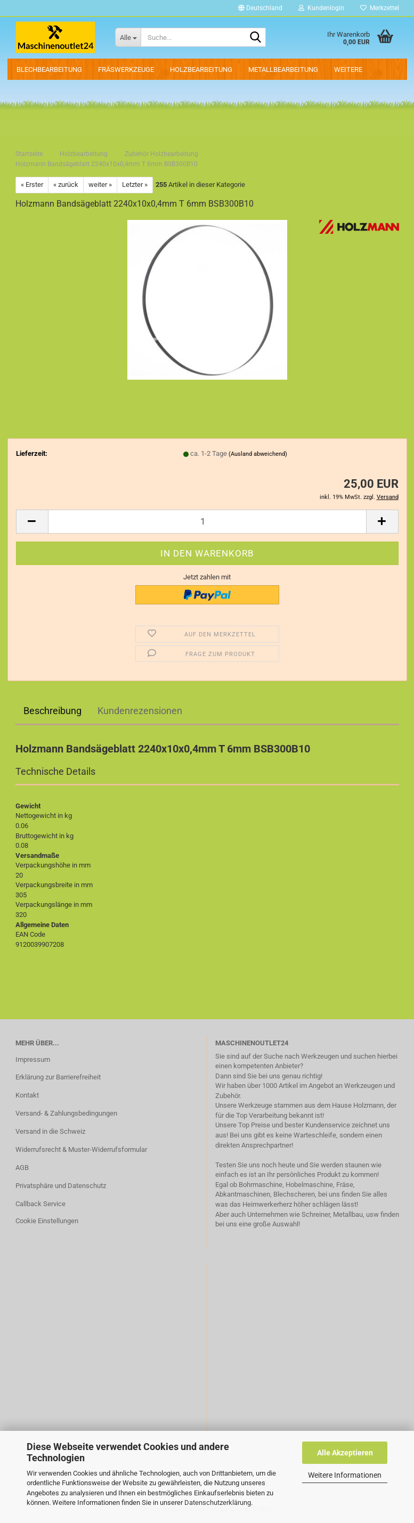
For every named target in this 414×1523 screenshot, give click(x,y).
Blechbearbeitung (49, 69)
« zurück (65, 185)
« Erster (32, 185)
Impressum (32, 1059)
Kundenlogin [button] (321, 8)
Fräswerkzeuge (126, 69)
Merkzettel (379, 8)
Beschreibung (52, 710)
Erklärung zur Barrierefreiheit (58, 1077)
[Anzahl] (207, 522)
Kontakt (27, 1095)
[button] (260, 8)
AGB (22, 1168)
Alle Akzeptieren (345, 1452)
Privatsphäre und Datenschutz (60, 1186)
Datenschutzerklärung (217, 1502)
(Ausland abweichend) (258, 454)
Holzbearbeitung (201, 69)
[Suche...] (128, 37)
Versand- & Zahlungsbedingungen (66, 1113)
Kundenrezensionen (140, 710)
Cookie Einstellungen (46, 1221)
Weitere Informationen (344, 1475)
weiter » (100, 185)
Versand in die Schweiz (50, 1131)
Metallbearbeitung (283, 69)
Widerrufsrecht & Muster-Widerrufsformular (81, 1149)
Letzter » (135, 185)
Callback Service (40, 1204)
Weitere (348, 69)
